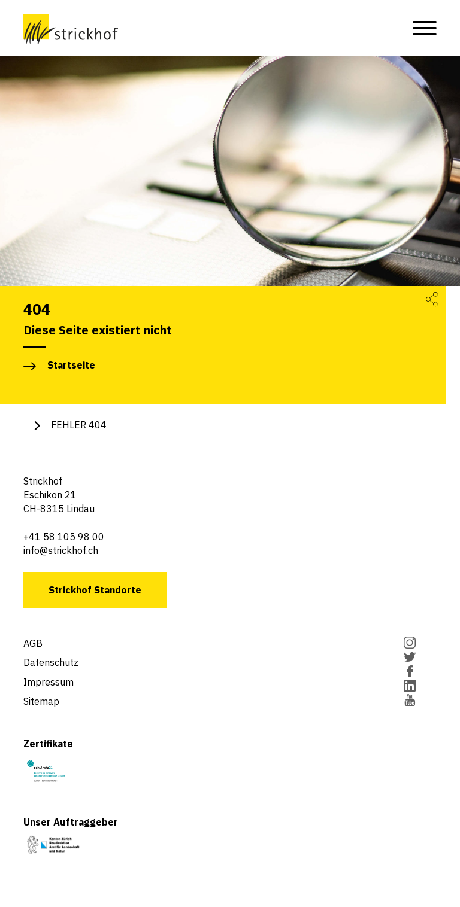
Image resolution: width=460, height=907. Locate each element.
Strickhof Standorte (95, 590)
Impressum (48, 682)
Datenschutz (50, 662)
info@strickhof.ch (60, 550)
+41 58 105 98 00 (63, 537)
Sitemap (41, 701)
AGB (33, 643)
